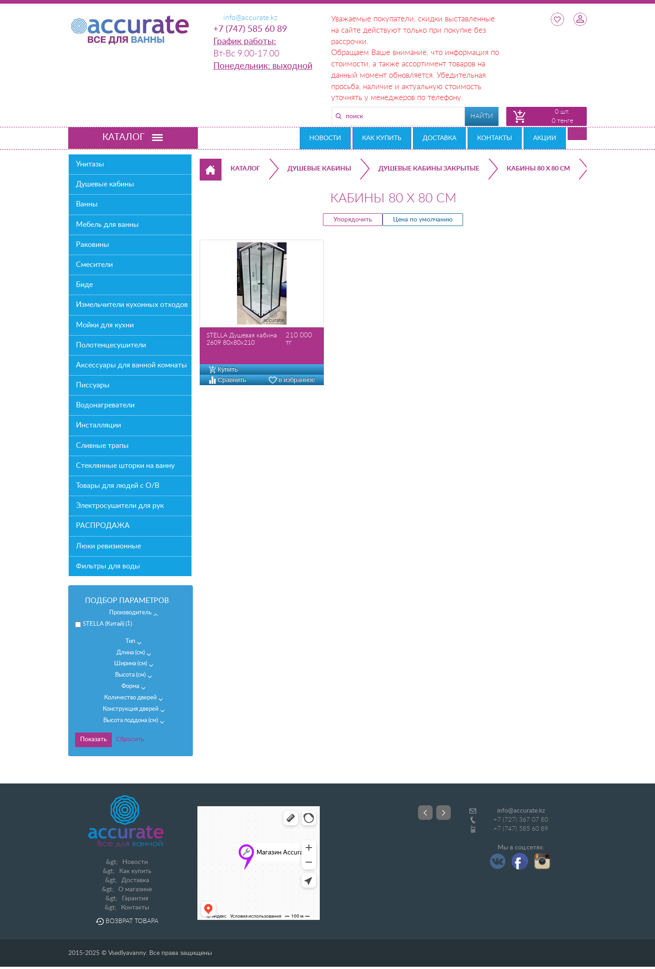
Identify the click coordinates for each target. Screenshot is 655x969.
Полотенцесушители (111, 345)
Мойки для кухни (105, 325)
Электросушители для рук (120, 505)
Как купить (382, 138)
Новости (325, 138)
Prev (425, 812)
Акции (544, 138)
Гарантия (135, 898)
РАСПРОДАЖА (103, 525)
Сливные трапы (102, 445)
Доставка (439, 138)
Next (443, 812)
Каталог (245, 169)
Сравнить (227, 379)
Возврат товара (127, 921)
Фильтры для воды (108, 566)
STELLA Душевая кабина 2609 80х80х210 (242, 339)
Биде (84, 284)
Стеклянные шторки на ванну (125, 465)
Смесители (94, 264)
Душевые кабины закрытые (428, 169)
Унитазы (90, 164)
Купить (223, 369)
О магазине (135, 889)
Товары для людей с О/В (117, 485)
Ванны (87, 204)
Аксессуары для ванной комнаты (131, 365)
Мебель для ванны (107, 224)
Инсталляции (98, 425)
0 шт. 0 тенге (562, 116)
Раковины (92, 244)
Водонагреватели (105, 405)
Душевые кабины (105, 184)
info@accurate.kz (521, 811)
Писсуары (93, 385)
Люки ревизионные (108, 546)
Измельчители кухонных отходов (132, 304)
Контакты (494, 138)
